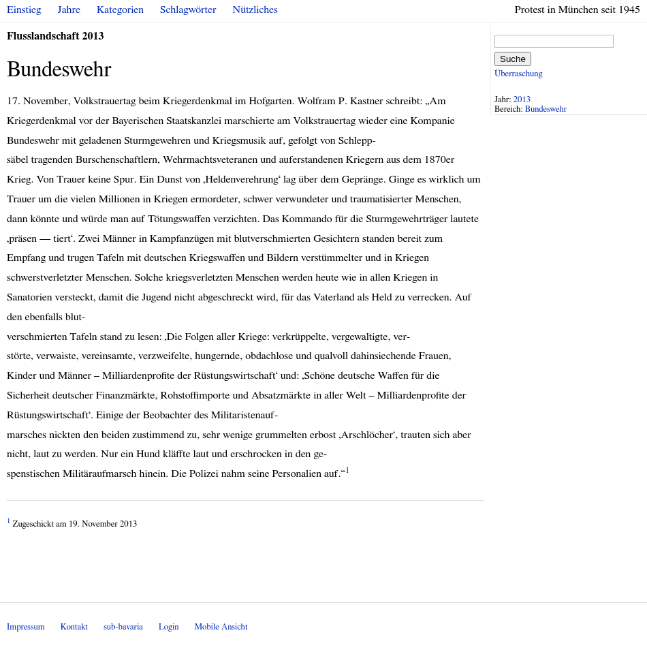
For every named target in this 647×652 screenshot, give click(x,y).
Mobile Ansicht (221, 627)
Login (169, 627)
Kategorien (120, 9)
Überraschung (518, 73)
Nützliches (255, 9)
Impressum (26, 627)
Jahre (69, 9)
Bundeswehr (546, 109)
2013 (522, 99)
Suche (513, 59)
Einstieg (24, 9)
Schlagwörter (188, 9)
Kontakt (74, 627)
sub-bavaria (123, 627)
